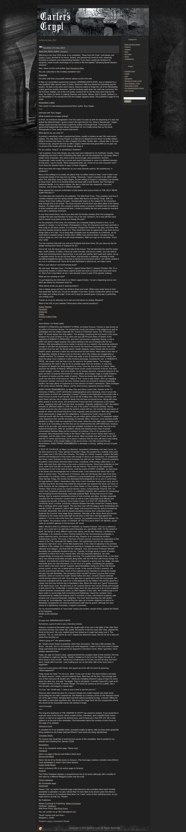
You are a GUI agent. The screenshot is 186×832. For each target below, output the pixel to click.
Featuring (128, 47)
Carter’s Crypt (44, 58)
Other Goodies (129, 91)
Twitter (41, 314)
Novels (127, 57)
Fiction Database (46, 780)
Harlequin (52, 806)
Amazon (42, 771)
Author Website (45, 307)
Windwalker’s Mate (47, 103)
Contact (127, 74)
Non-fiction (128, 54)
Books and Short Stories (132, 44)
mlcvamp (64, 52)
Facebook (43, 309)
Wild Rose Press (61, 809)
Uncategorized (129, 59)
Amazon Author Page (48, 317)
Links (126, 76)
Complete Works (46, 736)
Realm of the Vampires (48, 614)
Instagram (43, 312)
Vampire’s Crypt (45, 726)
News (49, 821)
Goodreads (43, 786)
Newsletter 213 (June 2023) (54, 48)
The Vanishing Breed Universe (134, 88)
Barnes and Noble (46, 757)
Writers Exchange (73, 804)
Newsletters (44, 745)
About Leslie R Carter (131, 86)
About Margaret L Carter (132, 83)
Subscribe (43, 75)
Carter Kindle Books (47, 765)
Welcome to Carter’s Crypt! (133, 81)
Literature (128, 49)
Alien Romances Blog (75, 68)
